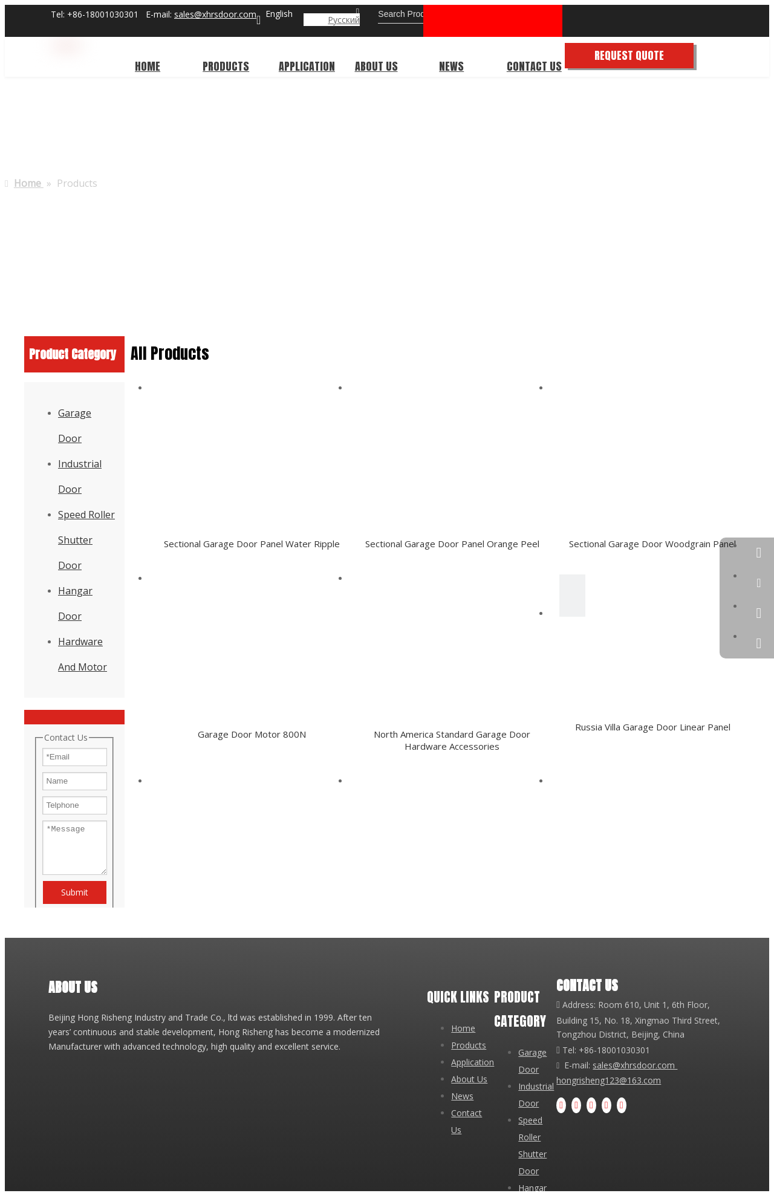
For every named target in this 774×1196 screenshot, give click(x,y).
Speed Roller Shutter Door (86, 540)
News (462, 1096)
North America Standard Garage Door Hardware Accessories (452, 740)
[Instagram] (606, 1105)
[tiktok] (621, 1105)
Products (468, 1045)
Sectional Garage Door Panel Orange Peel (452, 544)
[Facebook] (561, 1105)
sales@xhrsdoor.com (215, 14)
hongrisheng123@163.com (608, 1080)
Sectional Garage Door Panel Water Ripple (252, 544)
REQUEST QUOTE (649, 55)
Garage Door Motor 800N (252, 734)
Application (472, 1062)
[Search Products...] (431, 14)
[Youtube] (591, 1105)
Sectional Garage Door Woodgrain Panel (652, 544)
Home (463, 1028)
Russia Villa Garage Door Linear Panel (652, 727)
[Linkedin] (576, 1105)
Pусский (344, 19)
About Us (469, 1079)
